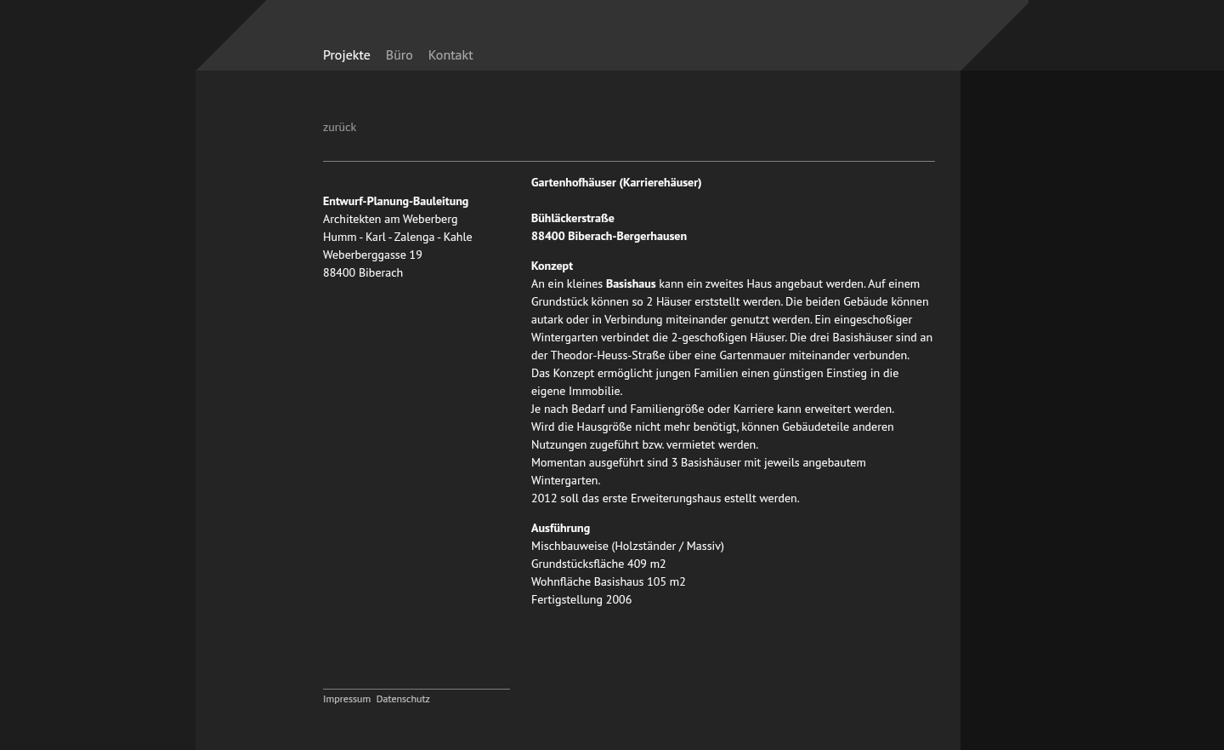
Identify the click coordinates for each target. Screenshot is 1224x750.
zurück (339, 127)
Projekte (347, 54)
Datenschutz (403, 698)
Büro (399, 54)
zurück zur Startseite (810, 45)
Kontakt (450, 54)
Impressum (347, 698)
